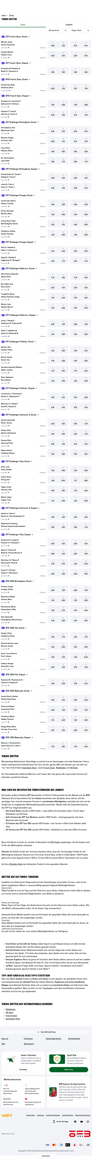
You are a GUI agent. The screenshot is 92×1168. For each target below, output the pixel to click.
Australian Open (13, 1019)
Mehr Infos (69, 1070)
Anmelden (23, 1070)
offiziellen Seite (16, 864)
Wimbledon (61, 768)
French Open (11, 1016)
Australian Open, (29, 768)
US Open (74, 768)
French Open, (49, 768)
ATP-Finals (55, 842)
